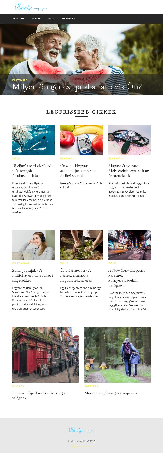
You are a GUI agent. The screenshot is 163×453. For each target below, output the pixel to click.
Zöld (16, 158)
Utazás (18, 385)
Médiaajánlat (81, 446)
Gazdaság (20, 263)
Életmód (20, 80)
